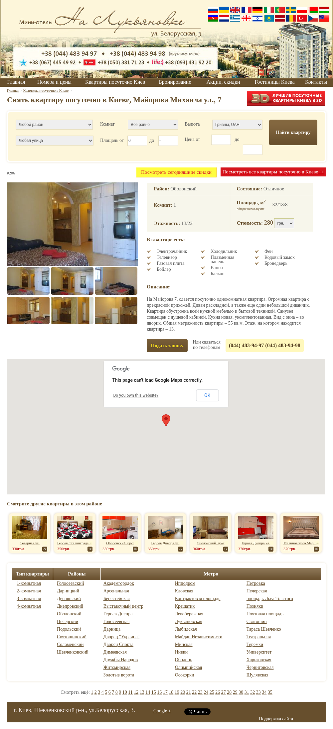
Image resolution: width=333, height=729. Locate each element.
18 (171, 692)
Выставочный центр (123, 606)
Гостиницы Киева (274, 82)
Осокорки (184, 675)
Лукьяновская (188, 621)
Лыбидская (186, 629)
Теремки (255, 644)
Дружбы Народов (120, 659)
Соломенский (70, 644)
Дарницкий (68, 590)
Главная (16, 82)
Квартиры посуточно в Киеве (46, 90)
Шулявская (257, 675)
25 (212, 692)
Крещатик (185, 606)
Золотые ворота (118, 675)
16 (159, 692)
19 (177, 692)
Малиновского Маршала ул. (305, 543)
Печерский (67, 621)
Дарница (111, 629)
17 (165, 692)
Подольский (69, 629)
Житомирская (117, 667)
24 (206, 692)
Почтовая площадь (265, 613)
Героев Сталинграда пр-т (77, 543)
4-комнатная (29, 606)
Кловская (184, 590)
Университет (259, 652)
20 (182, 692)
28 (229, 692)
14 (147, 692)
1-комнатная (29, 583)
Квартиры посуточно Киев (115, 82)
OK (207, 395)
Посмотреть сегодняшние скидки (176, 172)
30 (241, 692)
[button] (166, 420)
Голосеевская (116, 621)
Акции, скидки (223, 82)
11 (130, 692)
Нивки (181, 652)
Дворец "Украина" (121, 636)
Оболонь (183, 659)
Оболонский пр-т (120, 543)
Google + (162, 710)
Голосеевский (70, 583)
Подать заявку (167, 345)
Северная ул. (30, 543)
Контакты (316, 82)
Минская (184, 644)
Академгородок (118, 583)
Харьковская (259, 659)
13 (142, 692)
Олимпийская (188, 667)
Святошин (257, 621)
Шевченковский (72, 652)
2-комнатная (29, 590)
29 (235, 692)
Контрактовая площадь (198, 598)
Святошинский (71, 636)
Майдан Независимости (199, 636)
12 (136, 692)
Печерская (257, 590)
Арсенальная (116, 590)
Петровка (256, 583)
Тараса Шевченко (264, 629)
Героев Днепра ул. (165, 543)
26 (217, 692)
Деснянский (69, 598)
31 (247, 692)
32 (252, 692)
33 (258, 692)
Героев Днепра (118, 613)
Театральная (259, 636)
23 (200, 692)
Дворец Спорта (118, 644)
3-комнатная (29, 598)
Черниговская (260, 667)
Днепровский (70, 606)
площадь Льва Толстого (270, 598)
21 (188, 692)
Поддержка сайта (276, 718)
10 (124, 692)
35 (270, 692)
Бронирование (175, 82)
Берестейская (116, 598)
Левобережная (189, 613)
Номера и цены (54, 82)
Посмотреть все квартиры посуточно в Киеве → (273, 171)
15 (153, 692)
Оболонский (69, 613)
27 (223, 692)
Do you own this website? (136, 395)
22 (194, 692)
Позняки (255, 606)
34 (264, 692)
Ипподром (185, 583)
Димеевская (115, 652)
